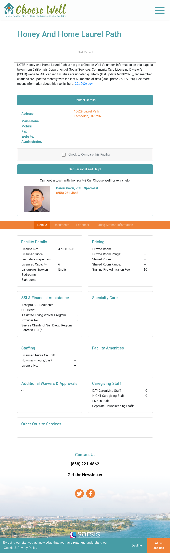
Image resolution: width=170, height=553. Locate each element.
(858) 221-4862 (67, 193)
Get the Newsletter (85, 474)
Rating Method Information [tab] (114, 225)
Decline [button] (137, 545)
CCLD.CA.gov (83, 84)
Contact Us (85, 454)
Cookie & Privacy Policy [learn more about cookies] (20, 547)
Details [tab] (42, 225)
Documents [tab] (61, 225)
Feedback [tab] (83, 225)
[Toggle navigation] (159, 10)
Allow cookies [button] (158, 545)
